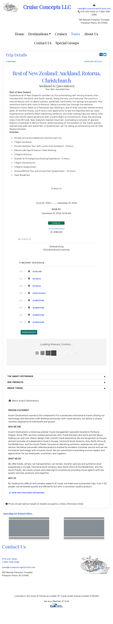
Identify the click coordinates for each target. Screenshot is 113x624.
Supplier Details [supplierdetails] (93, 62)
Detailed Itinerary (29, 332)
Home (19, 34)
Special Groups (67, 43)
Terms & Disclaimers (57, 229)
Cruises (61, 34)
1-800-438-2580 (10, 562)
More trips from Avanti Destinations (26, 493)
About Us (91, 34)
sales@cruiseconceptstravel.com (94, 8)
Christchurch (39, 293)
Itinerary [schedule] (11, 62)
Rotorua (37, 279)
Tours (75, 34)
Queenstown (38, 301)
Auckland (37, 272)
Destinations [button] (38, 34)
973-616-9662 (9, 559)
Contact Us (42, 43)
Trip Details (16, 54)
